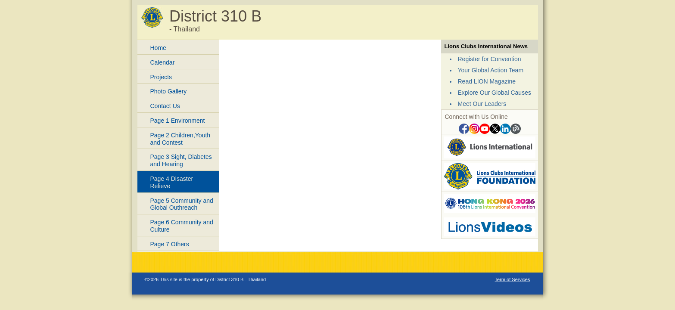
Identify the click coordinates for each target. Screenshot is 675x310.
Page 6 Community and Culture (181, 226)
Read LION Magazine (487, 81)
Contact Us (165, 105)
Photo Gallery (168, 91)
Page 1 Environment (177, 120)
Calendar (162, 62)
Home (158, 47)
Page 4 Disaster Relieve (171, 182)
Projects (161, 77)
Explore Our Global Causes (494, 92)
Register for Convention (489, 59)
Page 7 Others (169, 244)
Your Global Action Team (491, 70)
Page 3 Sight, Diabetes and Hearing (181, 160)
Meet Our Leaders (482, 103)
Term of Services (512, 279)
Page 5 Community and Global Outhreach (181, 204)
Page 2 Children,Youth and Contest (180, 139)
